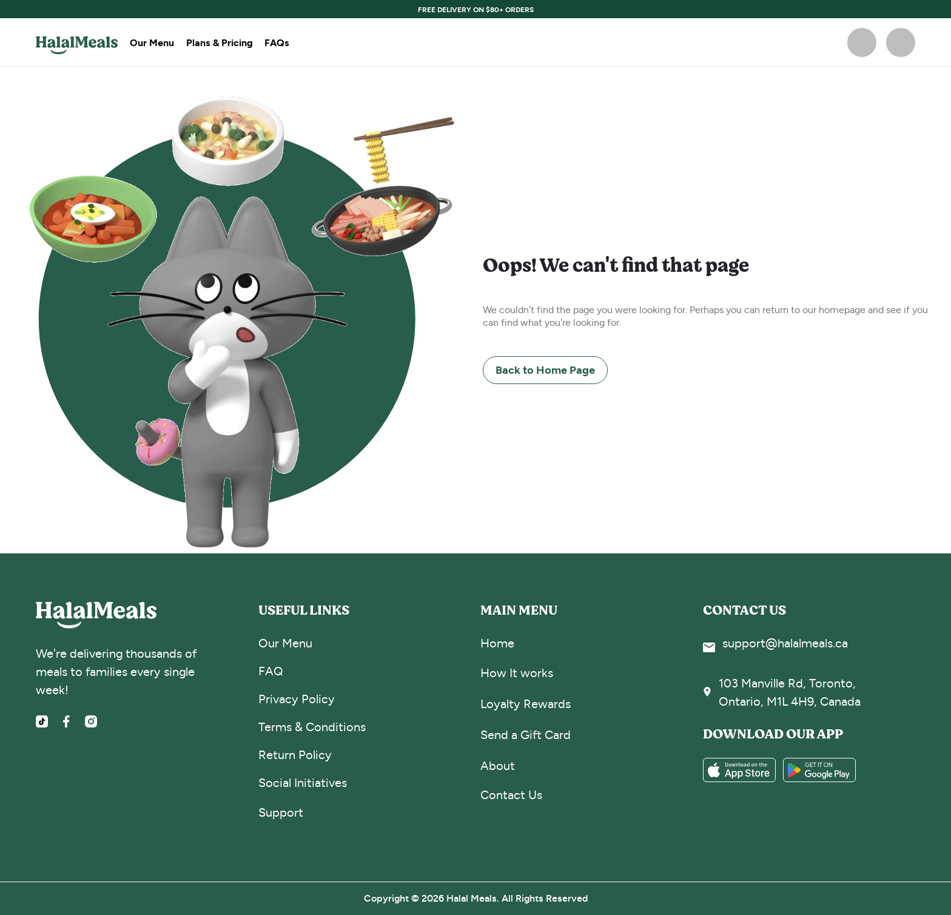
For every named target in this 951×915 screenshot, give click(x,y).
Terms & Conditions (312, 727)
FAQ (270, 671)
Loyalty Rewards (525, 704)
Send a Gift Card (525, 735)
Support (280, 813)
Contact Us (511, 795)
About (497, 766)
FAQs (276, 42)
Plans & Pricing (219, 42)
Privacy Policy (296, 699)
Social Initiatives (302, 783)
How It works (516, 673)
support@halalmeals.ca (785, 643)
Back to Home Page (545, 369)
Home (497, 643)
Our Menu (152, 42)
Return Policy (295, 755)
